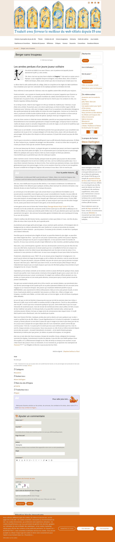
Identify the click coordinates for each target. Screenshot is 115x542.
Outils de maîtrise (83, 39)
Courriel (18, 427)
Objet (17, 451)
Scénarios (73, 39)
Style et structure (87, 119)
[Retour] (30, 365)
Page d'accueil (20, 435)
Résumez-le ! (86, 121)
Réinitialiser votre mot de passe (92, 88)
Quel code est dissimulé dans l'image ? (28, 490)
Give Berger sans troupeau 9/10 (25, 358)
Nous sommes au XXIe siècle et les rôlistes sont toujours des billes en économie (92, 115)
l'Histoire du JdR (96, 181)
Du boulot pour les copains (90, 128)
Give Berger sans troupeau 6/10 (21, 358)
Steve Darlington (20, 379)
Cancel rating (14, 358)
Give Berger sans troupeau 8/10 (24, 358)
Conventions (81, 43)
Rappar (17, 393)
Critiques (58, 43)
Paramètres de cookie (66, 528)
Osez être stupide (87, 123)
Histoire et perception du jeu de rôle (25, 39)
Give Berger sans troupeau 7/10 (23, 358)
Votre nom (18, 420)
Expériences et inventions (22, 43)
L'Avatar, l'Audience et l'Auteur (91, 126)
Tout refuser (86, 528)
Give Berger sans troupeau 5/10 (20, 358)
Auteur (17, 442)
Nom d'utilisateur (87, 67)
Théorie (40, 39)
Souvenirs (73, 43)
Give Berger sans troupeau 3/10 (18, 358)
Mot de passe (86, 74)
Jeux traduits (94, 39)
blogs (89, 208)
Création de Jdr (49, 39)
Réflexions (50, 43)
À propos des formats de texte (25, 478)
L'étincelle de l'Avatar (88, 110)
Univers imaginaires (62, 39)
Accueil (16, 48)
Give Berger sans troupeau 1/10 (15, 358)
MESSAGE (92, 213)
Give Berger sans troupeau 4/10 (19, 358)
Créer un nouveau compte (90, 85)
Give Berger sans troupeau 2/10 (17, 358)
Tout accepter (104, 528)
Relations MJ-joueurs (38, 43)
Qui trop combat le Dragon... (28, 408)
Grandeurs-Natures (93, 43)
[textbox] (46, 469)
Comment (18, 458)
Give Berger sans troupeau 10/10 (26, 358)
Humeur (65, 43)
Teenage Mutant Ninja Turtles (57, 206)
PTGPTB (17, 386)
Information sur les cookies (10, 538)
